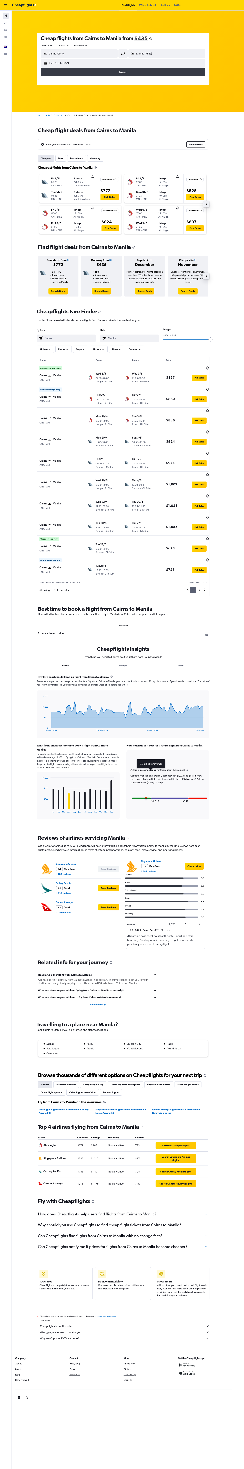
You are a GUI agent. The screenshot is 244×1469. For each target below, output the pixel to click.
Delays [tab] (128, 640)
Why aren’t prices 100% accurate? (129, 1313)
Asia (53, 115)
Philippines (63, 115)
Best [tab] (65, 158)
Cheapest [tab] (51, 158)
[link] (63, 291)
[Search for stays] (5, 22)
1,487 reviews (68, 848)
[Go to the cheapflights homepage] (24, 5)
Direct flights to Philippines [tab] (130, 1059)
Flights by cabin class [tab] (163, 1059)
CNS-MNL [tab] (128, 599)
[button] (5, 5)
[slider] (215, 339)
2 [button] (204, 564)
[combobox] (52, 45)
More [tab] (185, 640)
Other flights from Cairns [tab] (87, 1067)
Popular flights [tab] (116, 1067)
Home (44, 115)
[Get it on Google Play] (195, 1339)
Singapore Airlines (70, 838)
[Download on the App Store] (195, 1348)
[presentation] (155, 38)
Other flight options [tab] (56, 1067)
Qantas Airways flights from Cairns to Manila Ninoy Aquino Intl (181, 1086)
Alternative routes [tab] (71, 1059)
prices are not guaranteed (110, 1291)
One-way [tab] (100, 158)
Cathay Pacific (68, 857)
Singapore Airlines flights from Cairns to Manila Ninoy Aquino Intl (125, 1086)
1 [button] (197, 564)
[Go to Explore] (5, 37)
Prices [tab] (70, 640)
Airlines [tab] (50, 1059)
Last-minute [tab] (81, 158)
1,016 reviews (68, 886)
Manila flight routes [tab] (193, 1059)
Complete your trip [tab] (98, 1059)
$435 (146, 38)
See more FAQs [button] (102, 978)
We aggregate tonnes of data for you (129, 1307)
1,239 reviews (68, 867)
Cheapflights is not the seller (129, 1301)
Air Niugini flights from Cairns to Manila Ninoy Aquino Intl (69, 1086)
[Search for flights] (5, 15)
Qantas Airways (69, 876)
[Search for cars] (5, 29)
